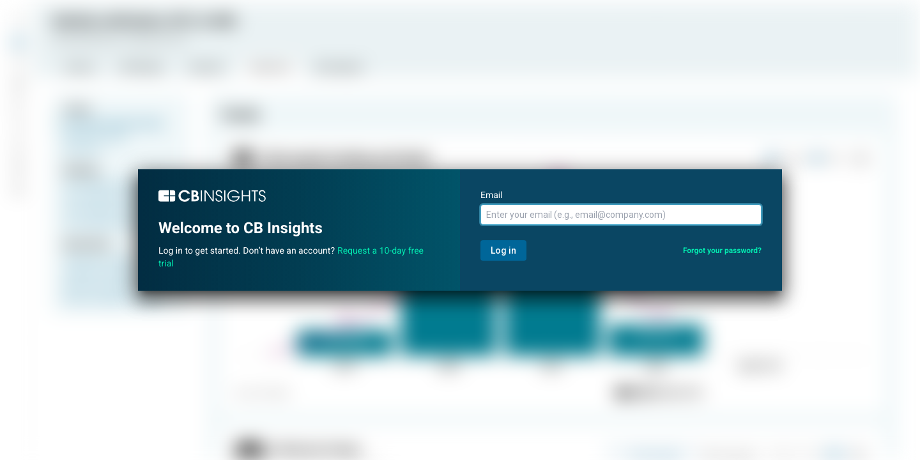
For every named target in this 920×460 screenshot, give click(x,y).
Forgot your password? (722, 250)
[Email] (621, 214)
